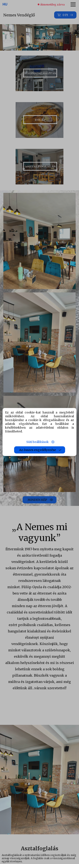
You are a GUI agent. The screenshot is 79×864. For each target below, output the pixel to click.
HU (5, 4)
